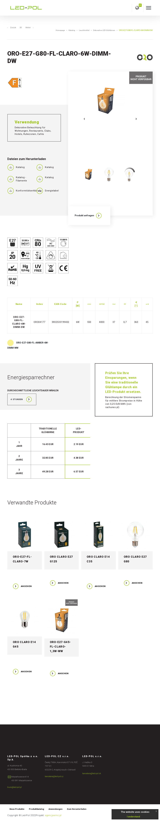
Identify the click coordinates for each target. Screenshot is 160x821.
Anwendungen (58, 809)
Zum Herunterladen (81, 809)
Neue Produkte (17, 809)
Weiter (30, 28)
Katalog (69, 30)
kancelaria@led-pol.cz (55, 777)
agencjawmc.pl (53, 816)
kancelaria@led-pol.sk (92, 773)
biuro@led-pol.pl (14, 787)
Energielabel (47, 190)
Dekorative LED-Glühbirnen (103, 30)
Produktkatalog (38, 809)
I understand (133, 816)
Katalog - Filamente (17, 179)
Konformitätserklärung (20, 190)
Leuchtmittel (82, 30)
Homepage (57, 30)
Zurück (11, 28)
